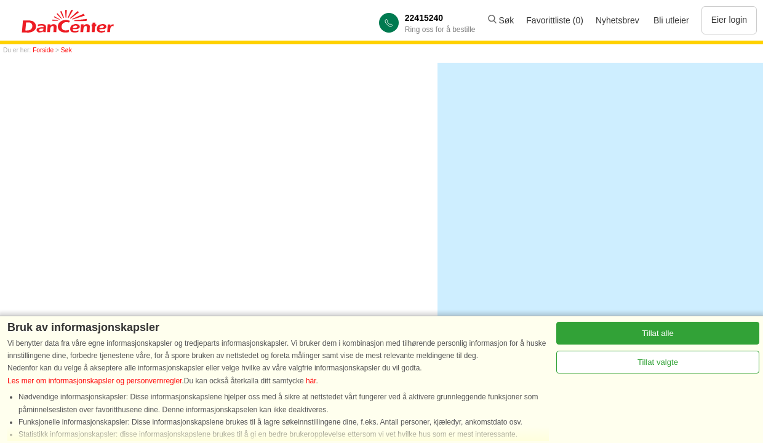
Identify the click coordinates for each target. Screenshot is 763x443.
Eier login (729, 20)
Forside (43, 50)
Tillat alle (658, 333)
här (311, 381)
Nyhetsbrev (617, 20)
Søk (501, 20)
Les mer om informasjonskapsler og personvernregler (94, 381)
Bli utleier (671, 20)
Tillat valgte (657, 362)
